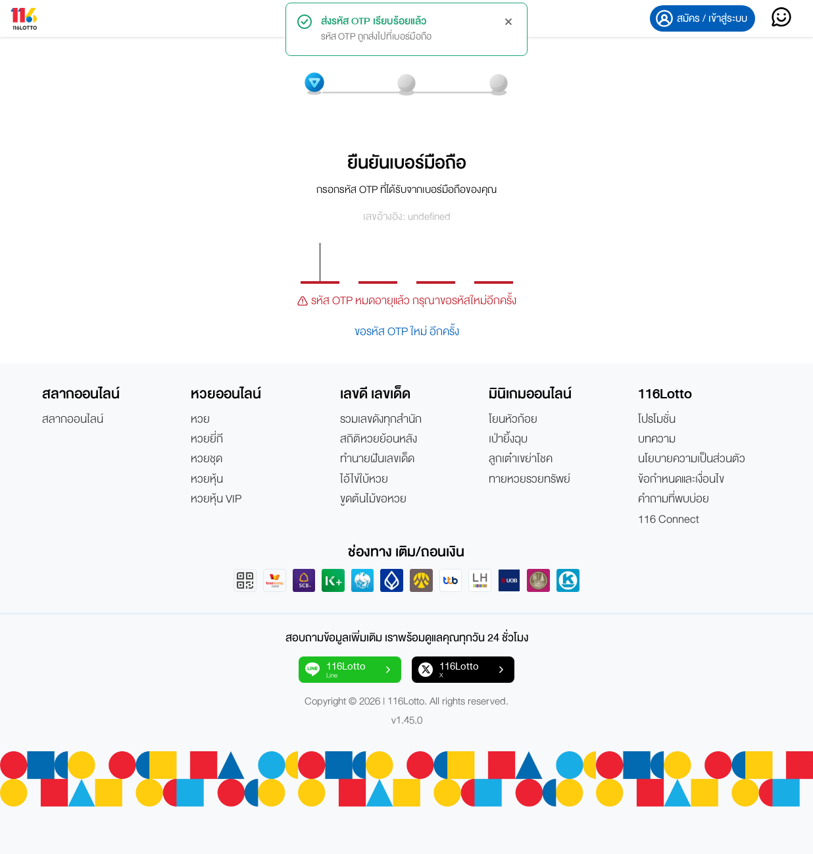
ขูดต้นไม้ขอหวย (373, 499)
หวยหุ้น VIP (216, 499)
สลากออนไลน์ (72, 419)
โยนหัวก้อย (513, 419)
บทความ (657, 439)
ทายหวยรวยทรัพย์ (529, 479)
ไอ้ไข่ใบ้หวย (364, 479)
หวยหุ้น (207, 479)
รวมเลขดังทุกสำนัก (381, 419)
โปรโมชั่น (657, 419)
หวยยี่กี (207, 439)
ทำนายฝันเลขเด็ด (377, 458)
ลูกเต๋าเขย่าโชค (521, 458)
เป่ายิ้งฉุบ (508, 439)
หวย (200, 419)
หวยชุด (206, 458)
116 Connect (668, 519)
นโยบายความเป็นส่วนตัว (691, 458)
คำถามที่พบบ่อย (673, 499)
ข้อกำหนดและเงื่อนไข (681, 479)
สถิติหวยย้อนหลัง (378, 439)
